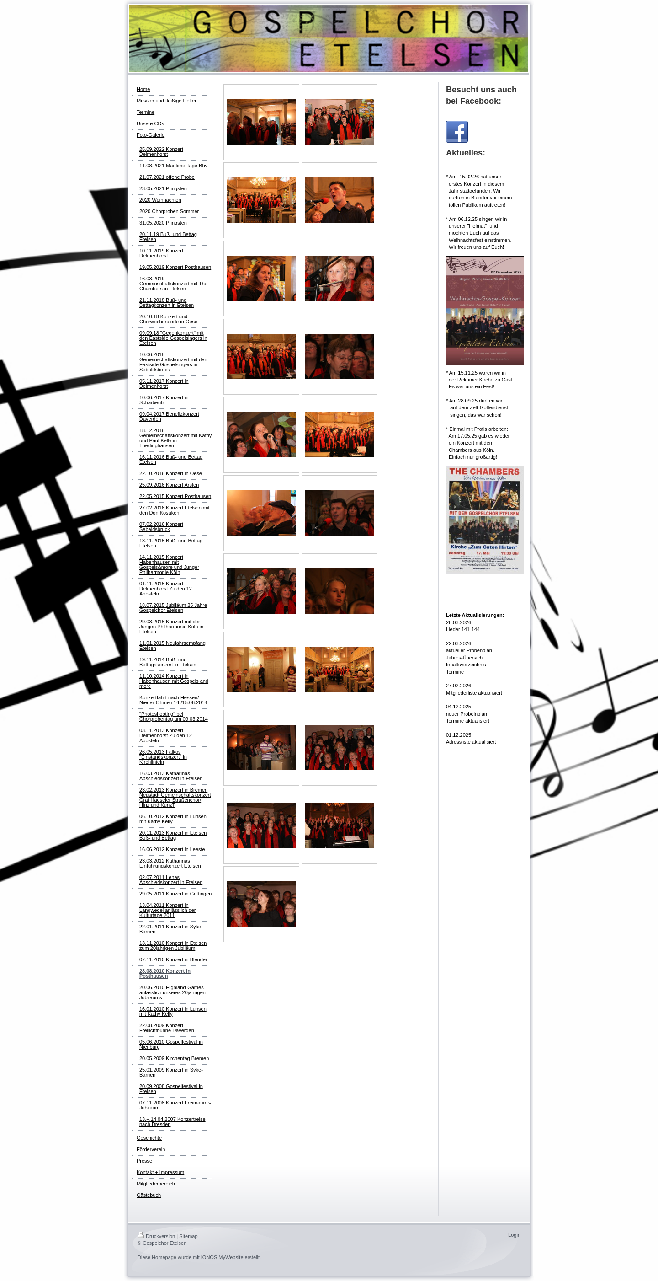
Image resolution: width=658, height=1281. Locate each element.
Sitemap (188, 1236)
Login (514, 1235)
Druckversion (156, 1236)
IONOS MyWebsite (222, 1257)
